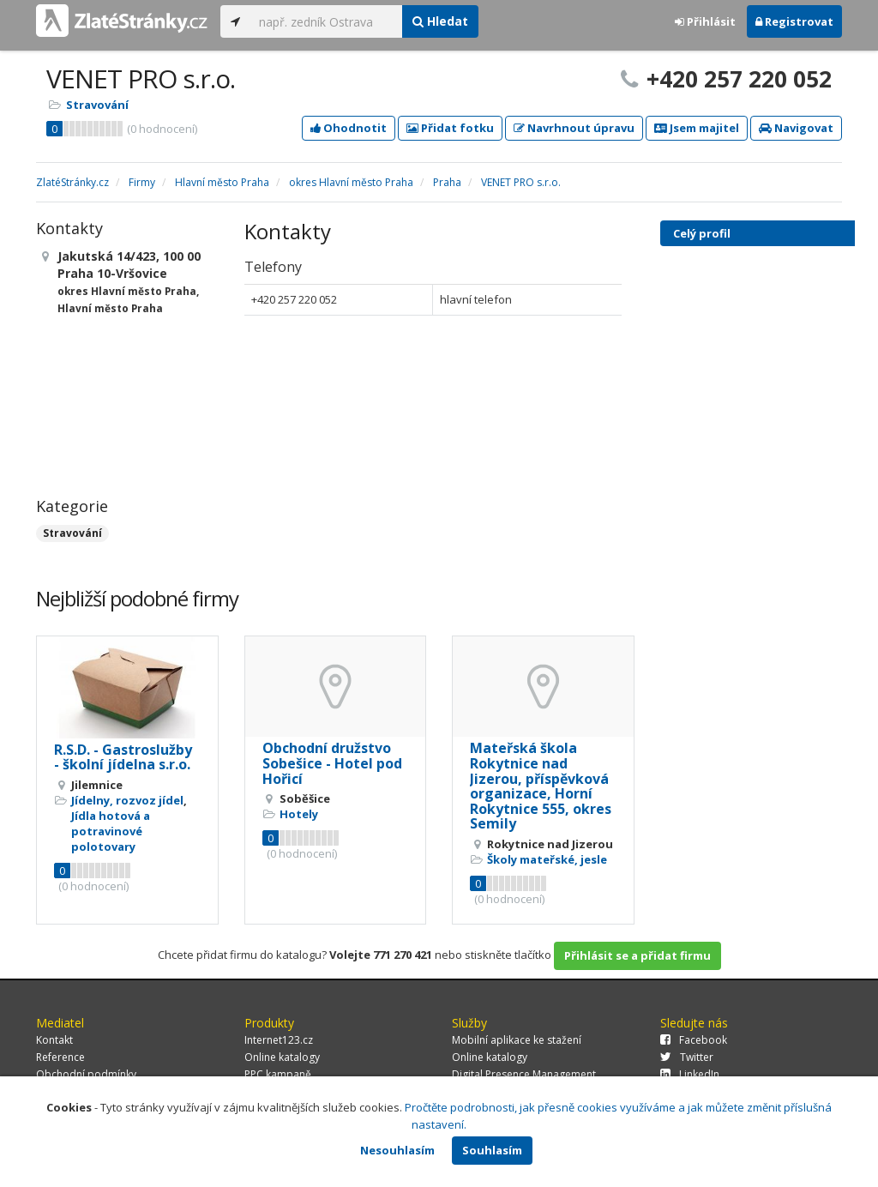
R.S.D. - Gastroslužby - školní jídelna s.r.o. (123, 757)
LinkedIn (689, 1074)
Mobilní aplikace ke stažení (516, 1040)
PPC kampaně (277, 1074)
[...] (326, 21)
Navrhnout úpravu (574, 128)
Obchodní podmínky (86, 1074)
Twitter (686, 1057)
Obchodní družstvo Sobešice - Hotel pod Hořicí (332, 762)
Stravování (97, 104)
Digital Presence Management (524, 1074)
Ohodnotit (348, 128)
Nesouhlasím (397, 1150)
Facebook (693, 1040)
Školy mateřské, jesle (547, 859)
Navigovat (796, 128)
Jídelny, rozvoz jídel (127, 800)
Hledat (440, 21)
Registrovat (794, 21)
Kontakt (54, 1040)
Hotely (299, 814)
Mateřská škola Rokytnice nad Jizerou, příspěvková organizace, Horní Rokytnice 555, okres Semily (540, 785)
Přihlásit (705, 21)
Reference (60, 1057)
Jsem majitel (696, 128)
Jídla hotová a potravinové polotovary (110, 831)
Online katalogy (282, 1057)
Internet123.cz (278, 1040)
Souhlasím (492, 1150)
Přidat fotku (450, 128)
